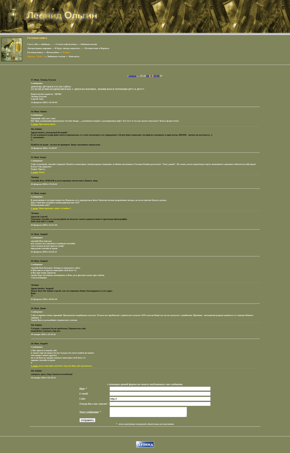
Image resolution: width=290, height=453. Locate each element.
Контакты (74, 56)
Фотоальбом (52, 52)
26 (158, 75)
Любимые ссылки (56, 56)
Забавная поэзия (88, 44)
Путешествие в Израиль (97, 48)
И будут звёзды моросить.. (68, 48)
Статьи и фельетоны (66, 44)
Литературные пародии (39, 48)
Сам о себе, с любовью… (39, 44)
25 (155, 75)
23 (147, 75)
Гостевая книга (35, 52)
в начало (132, 76)
